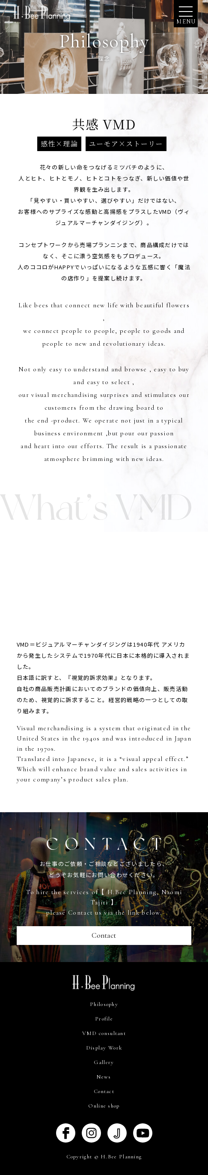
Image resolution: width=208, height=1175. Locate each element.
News (104, 1076)
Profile (104, 1018)
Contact (104, 935)
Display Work (104, 1047)
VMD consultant (104, 1033)
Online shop (103, 1105)
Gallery (104, 1062)
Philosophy (104, 1004)
